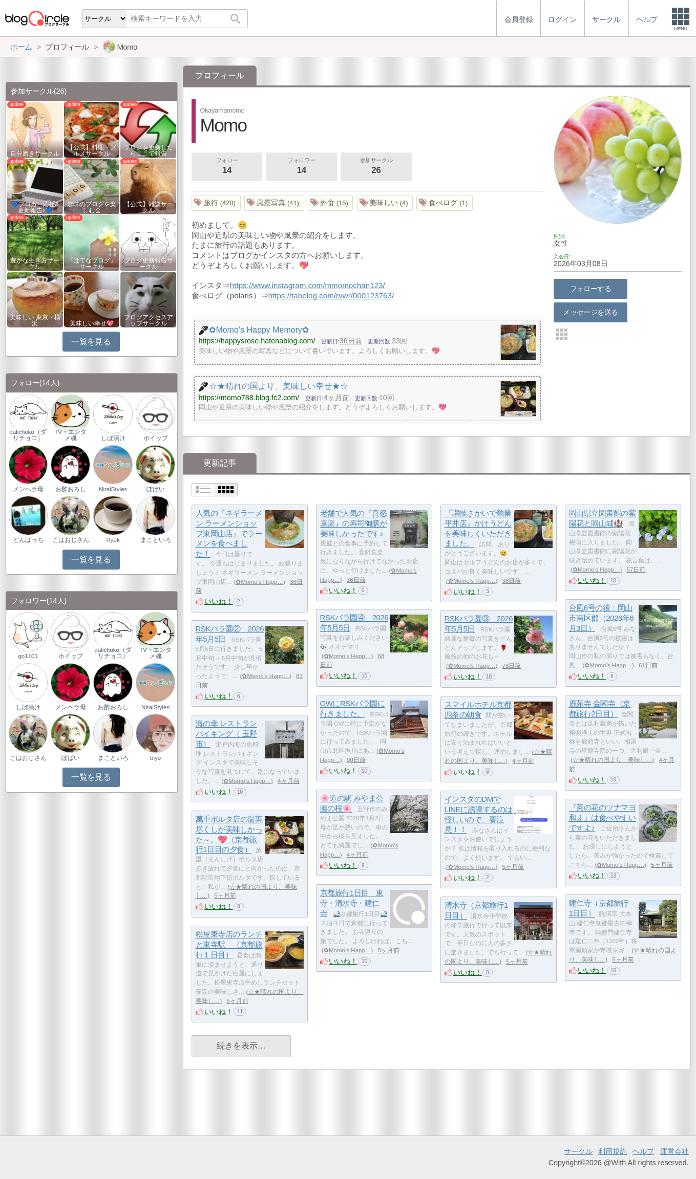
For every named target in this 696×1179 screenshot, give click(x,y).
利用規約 (612, 1151)
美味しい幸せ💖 (92, 323)
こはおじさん (70, 540)
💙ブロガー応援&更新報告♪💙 (35, 207)
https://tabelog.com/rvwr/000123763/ (331, 295)
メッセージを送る (590, 312)
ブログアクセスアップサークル (148, 320)
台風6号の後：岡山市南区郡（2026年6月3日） (601, 618)
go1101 (27, 656)
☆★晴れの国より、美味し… (612, 760)
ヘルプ (643, 1151)
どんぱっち (28, 540)
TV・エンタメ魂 (70, 435)
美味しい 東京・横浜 (35, 320)
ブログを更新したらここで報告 (148, 150)
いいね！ (218, 601)
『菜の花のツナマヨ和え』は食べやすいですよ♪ (602, 817)
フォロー (227, 167)
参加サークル (376, 167)
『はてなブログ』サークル (91, 263)
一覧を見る (91, 341)
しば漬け (113, 438)
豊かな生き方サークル (34, 263)
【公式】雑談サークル (148, 207)
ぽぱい (155, 489)
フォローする (590, 289)
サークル (578, 1151)
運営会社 (674, 1151)
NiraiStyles (113, 489)
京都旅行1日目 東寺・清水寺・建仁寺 (352, 903)
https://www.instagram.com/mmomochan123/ (307, 285)
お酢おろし (70, 489)
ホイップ (155, 438)
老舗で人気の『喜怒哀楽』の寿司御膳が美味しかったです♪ (353, 523)
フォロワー (301, 167)
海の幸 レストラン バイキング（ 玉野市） (226, 733)
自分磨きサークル (34, 153)
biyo (155, 758)
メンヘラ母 (28, 489)
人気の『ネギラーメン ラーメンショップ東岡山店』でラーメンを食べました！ (229, 533)
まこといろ (155, 540)
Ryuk (113, 540)
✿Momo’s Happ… (259, 582)
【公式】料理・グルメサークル (91, 150)
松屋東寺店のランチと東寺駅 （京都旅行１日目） (229, 944)
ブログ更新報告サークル (148, 263)
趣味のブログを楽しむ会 (91, 207)
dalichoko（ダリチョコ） (28, 435)
